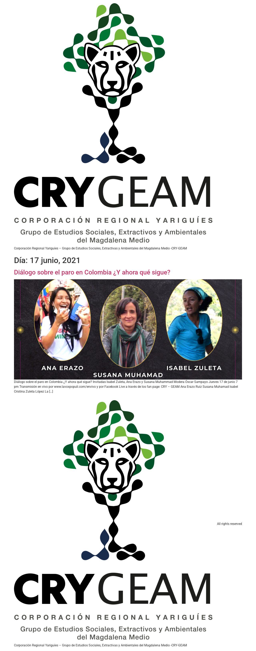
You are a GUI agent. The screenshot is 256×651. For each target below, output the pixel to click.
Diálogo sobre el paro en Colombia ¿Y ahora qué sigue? (92, 272)
